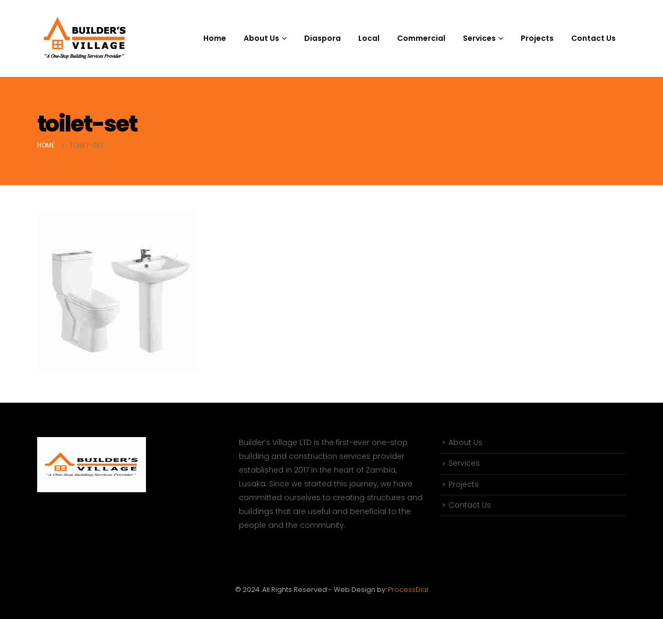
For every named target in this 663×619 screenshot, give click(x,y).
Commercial (421, 38)
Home (214, 38)
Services (464, 464)
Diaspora (322, 38)
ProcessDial (408, 589)
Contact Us (593, 38)
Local (369, 38)
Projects (537, 38)
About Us (466, 443)
